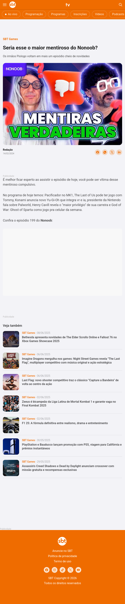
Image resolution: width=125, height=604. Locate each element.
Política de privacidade (62, 556)
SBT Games (10, 39)
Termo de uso (62, 561)
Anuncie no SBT (62, 551)
